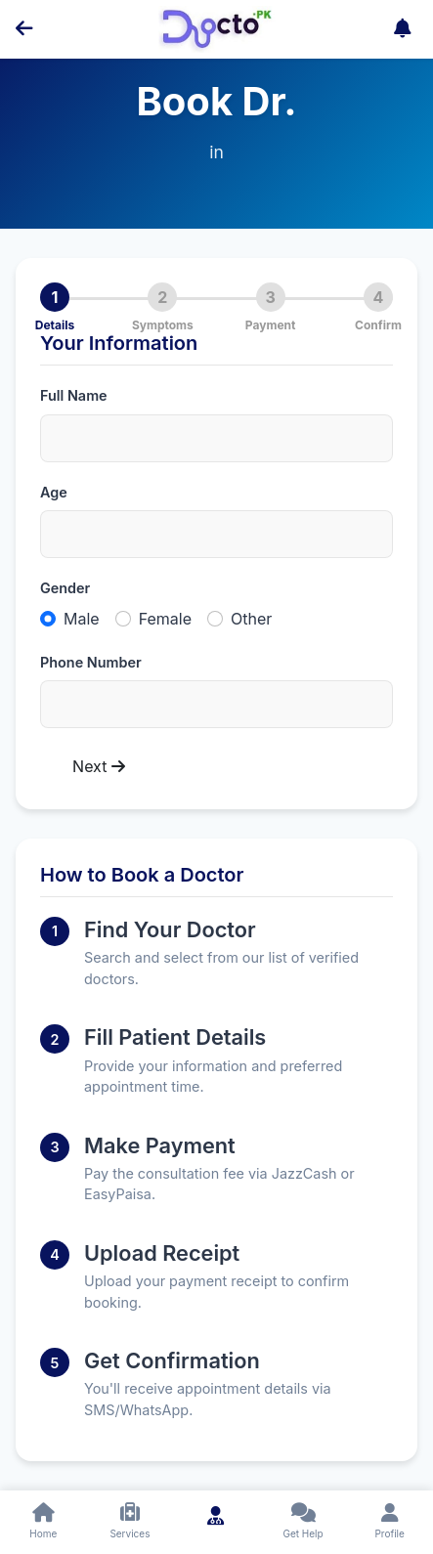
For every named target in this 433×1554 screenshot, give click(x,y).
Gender (65, 588)
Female (165, 618)
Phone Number (91, 662)
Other (251, 618)
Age (53, 492)
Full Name (74, 395)
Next (98, 766)
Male (82, 618)
